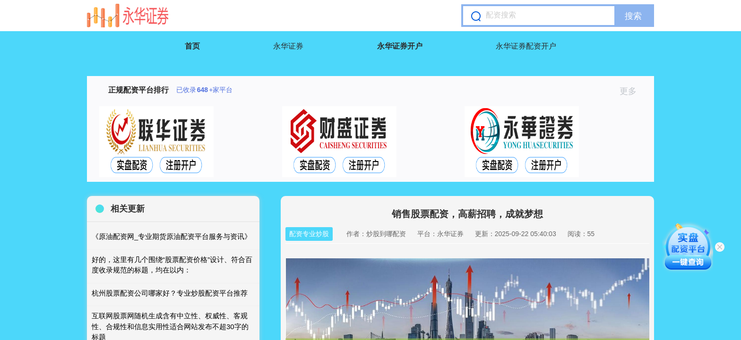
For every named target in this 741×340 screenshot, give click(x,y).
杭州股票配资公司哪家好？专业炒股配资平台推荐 (170, 293)
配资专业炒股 (309, 234)
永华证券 (288, 46)
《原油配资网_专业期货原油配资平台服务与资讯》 (171, 236)
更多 (632, 91)
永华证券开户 (399, 46)
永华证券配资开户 (526, 46)
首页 (192, 46)
